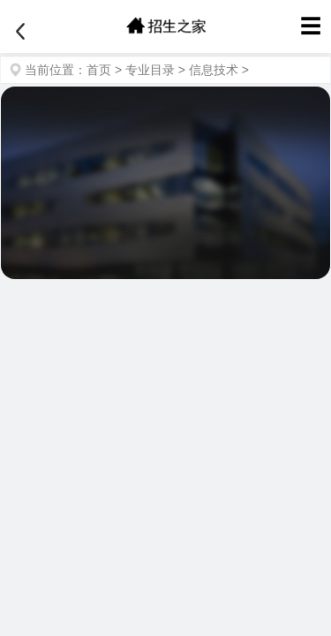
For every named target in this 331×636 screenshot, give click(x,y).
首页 (99, 70)
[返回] (20, 31)
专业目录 (150, 70)
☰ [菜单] (310, 26)
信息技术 (213, 70)
